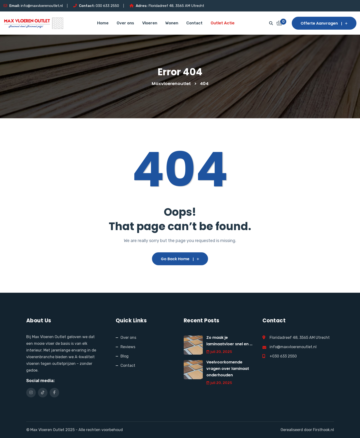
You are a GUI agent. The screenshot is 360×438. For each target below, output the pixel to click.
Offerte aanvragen (324, 23)
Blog (124, 356)
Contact (194, 23)
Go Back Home (180, 259)
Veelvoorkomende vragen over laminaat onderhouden (227, 368)
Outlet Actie (223, 23)
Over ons (125, 23)
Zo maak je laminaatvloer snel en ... (229, 341)
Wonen (171, 23)
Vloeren (149, 23)
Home (103, 23)
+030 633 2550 (283, 356)
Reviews (127, 347)
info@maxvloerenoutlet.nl (42, 6)
